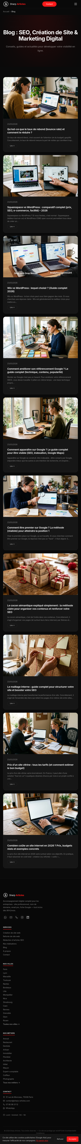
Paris (5, 969)
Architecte (7, 1061)
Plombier (6, 1057)
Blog (5, 947)
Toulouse (7, 980)
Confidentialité (71, 1131)
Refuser (60, 1139)
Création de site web (11, 933)
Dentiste (6, 1046)
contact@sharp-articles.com (18, 1101)
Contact (49, 4)
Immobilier (7, 1053)
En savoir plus (42, 1140)
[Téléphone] (16, 917)
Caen (5, 1006)
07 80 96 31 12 (12, 1104)
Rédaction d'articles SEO (13, 940)
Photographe (8, 1079)
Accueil (6, 11)
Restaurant (7, 1042)
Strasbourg (7, 1002)
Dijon (5, 1017)
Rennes (6, 1009)
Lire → (12, 146)
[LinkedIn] (28, 917)
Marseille (7, 976)
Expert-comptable (10, 1071)
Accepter (72, 1139)
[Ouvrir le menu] (75, 4)
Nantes (6, 984)
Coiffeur (6, 1075)
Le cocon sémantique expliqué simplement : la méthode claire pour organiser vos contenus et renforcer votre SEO (40, 611)
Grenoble (7, 1013)
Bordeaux (7, 987)
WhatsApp (10, 1108)
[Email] (11, 917)
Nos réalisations (10, 944)
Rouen (5, 1020)
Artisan (6, 1050)
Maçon (6, 1068)
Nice (5, 998)
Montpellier (8, 995)
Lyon (5, 973)
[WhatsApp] (5, 917)
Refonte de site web (11, 936)
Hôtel (5, 1064)
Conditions (40, 1133)
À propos (7, 951)
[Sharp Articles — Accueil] (14, 4)
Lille (4, 991)
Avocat (6, 1039)
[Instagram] (22, 917)
